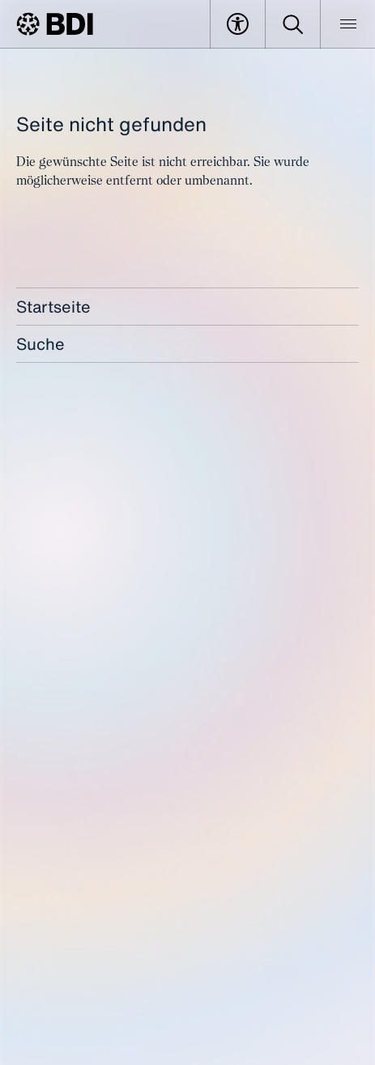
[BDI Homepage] (54, 24)
